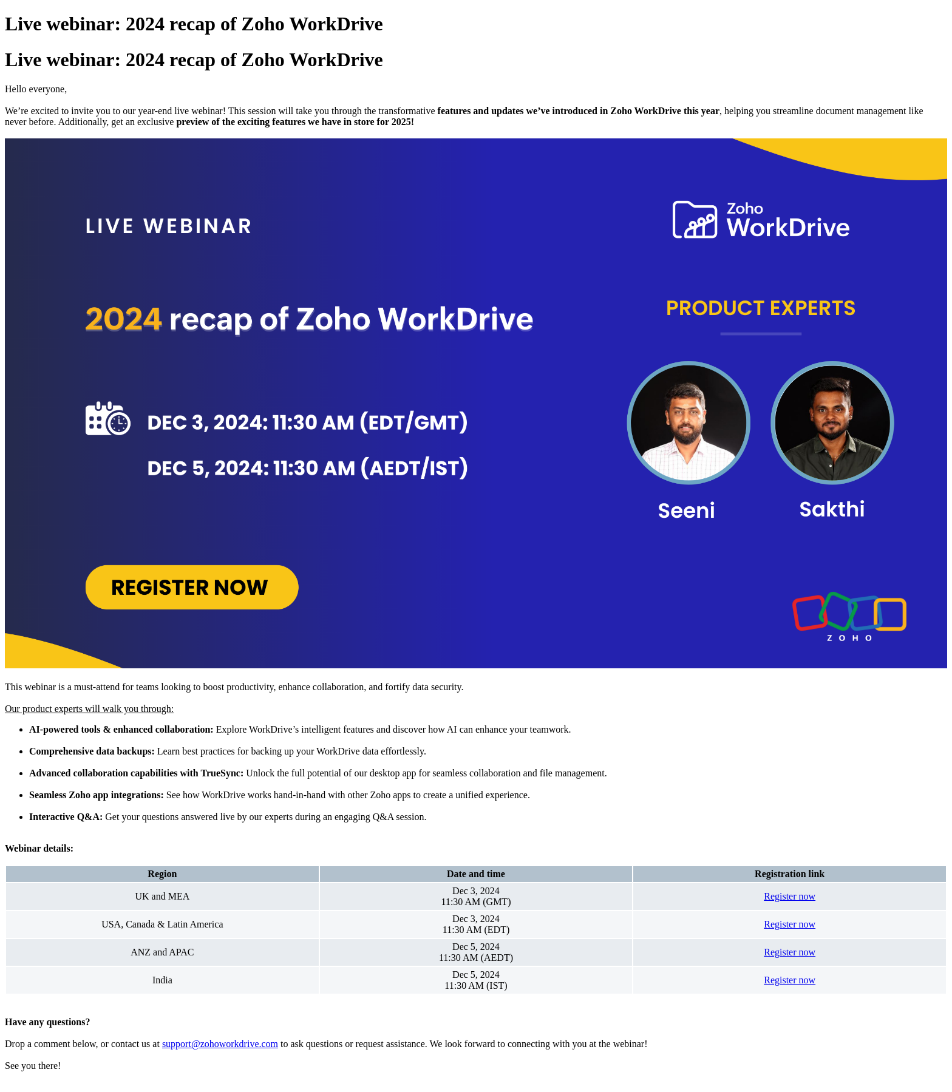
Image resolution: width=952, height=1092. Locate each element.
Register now (789, 896)
